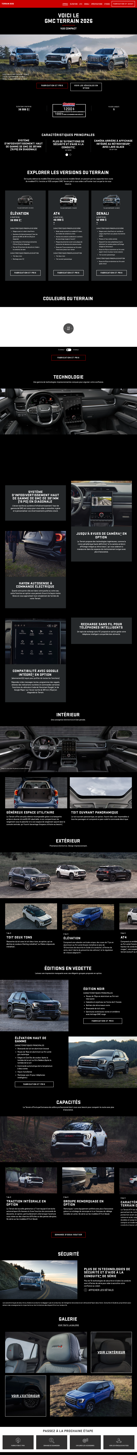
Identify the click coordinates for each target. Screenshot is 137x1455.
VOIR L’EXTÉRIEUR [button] (25, 1396)
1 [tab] (66, 155)
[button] (26, 79)
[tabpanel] (68, 148)
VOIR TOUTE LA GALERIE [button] (68, 1325)
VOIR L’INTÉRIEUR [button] (111, 1352)
